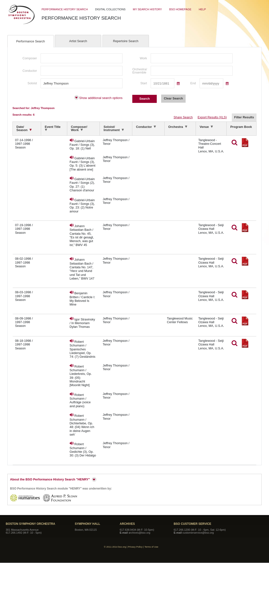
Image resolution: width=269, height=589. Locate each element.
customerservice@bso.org (198, 532)
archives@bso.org (139, 532)
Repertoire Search (125, 41)
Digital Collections (110, 9)
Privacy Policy (135, 546)
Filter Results (244, 117)
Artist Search (78, 41)
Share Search (183, 117)
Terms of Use (151, 546)
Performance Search (30, 41)
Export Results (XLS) (212, 117)
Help (202, 9)
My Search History (147, 9)
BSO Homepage (180, 9)
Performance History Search (65, 9)
